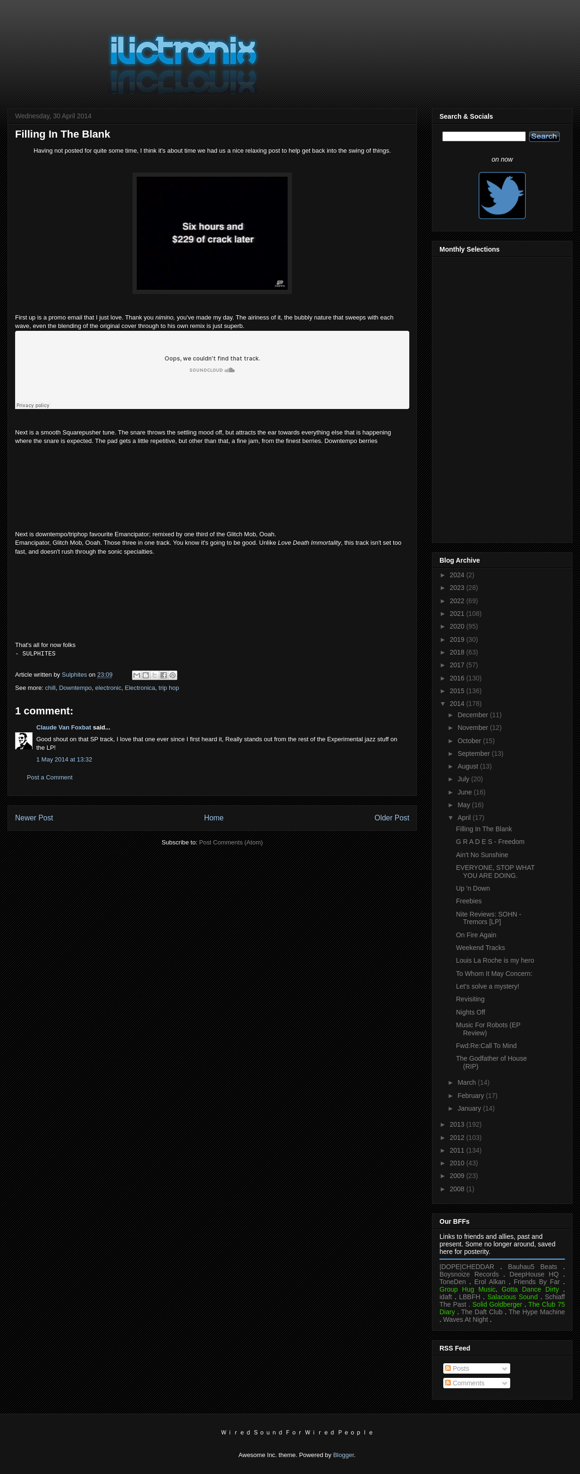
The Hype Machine (537, 1312)
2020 (458, 626)
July (464, 779)
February (471, 1095)
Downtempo (75, 687)
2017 (458, 665)
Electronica (140, 687)
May (464, 805)
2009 (458, 1175)
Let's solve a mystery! (487, 986)
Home (214, 818)
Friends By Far (537, 1282)
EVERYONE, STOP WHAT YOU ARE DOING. (495, 871)
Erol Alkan (489, 1282)
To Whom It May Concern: (494, 973)
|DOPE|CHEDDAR (466, 1266)
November (473, 727)
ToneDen (452, 1282)
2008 (458, 1189)
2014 (458, 703)
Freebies (468, 901)
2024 (458, 575)
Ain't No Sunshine (482, 855)
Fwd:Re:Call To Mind (486, 1045)
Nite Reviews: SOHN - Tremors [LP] (488, 918)
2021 (458, 613)
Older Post (391, 818)
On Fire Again (476, 935)
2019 (458, 639)
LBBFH (470, 1297)
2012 (458, 1137)
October (470, 741)
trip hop (168, 687)
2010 (458, 1163)
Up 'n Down (473, 888)
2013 (458, 1124)
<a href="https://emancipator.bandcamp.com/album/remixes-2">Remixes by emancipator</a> (212, 593)
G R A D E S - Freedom (490, 841)
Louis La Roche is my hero (495, 960)
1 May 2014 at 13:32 (64, 759)
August (468, 766)
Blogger (343, 1454)
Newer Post (34, 818)
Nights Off (470, 1012)
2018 (458, 652)
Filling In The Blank (484, 829)
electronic (108, 687)
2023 (458, 587)
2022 (458, 601)
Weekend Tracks (480, 947)
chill (50, 687)
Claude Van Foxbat (63, 727)
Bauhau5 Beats (532, 1266)
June (465, 792)
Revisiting (470, 999)
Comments (465, 1383)
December (473, 715)
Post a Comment (50, 777)
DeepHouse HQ (534, 1274)
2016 (458, 678)
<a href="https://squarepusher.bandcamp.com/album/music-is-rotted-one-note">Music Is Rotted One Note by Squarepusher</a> (212, 482)
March (467, 1082)
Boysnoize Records (469, 1274)
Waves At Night (465, 1319)
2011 (458, 1150)
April (464, 817)
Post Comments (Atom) (231, 842)
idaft (445, 1297)
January (470, 1108)
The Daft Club (482, 1312)
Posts (457, 1368)
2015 (458, 691)
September (474, 753)
